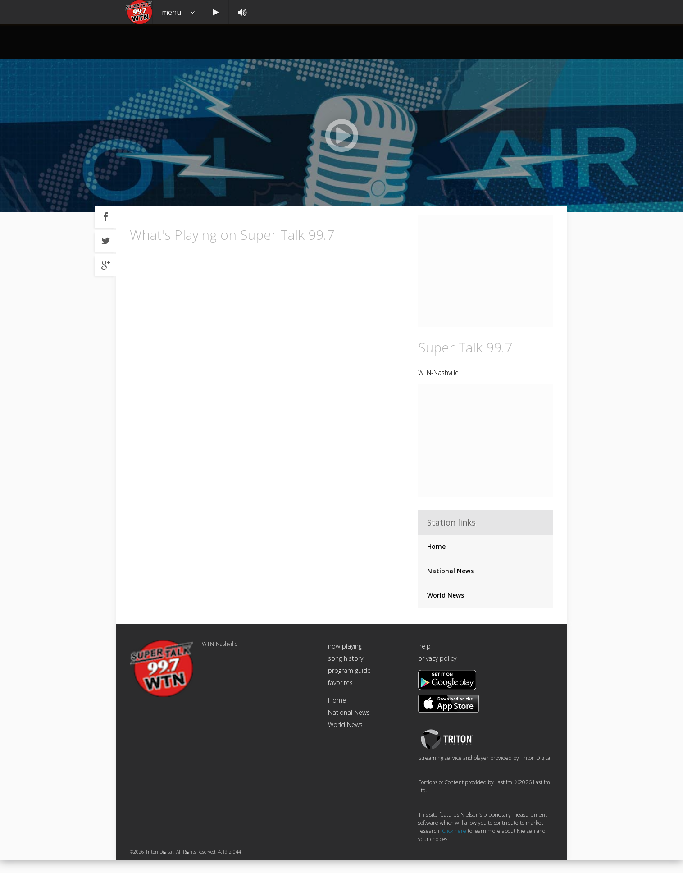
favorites (340, 695)
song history (345, 671)
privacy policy (437, 671)
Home (436, 559)
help (424, 659)
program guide (349, 683)
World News (445, 608)
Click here (454, 844)
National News (450, 584)
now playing (345, 659)
